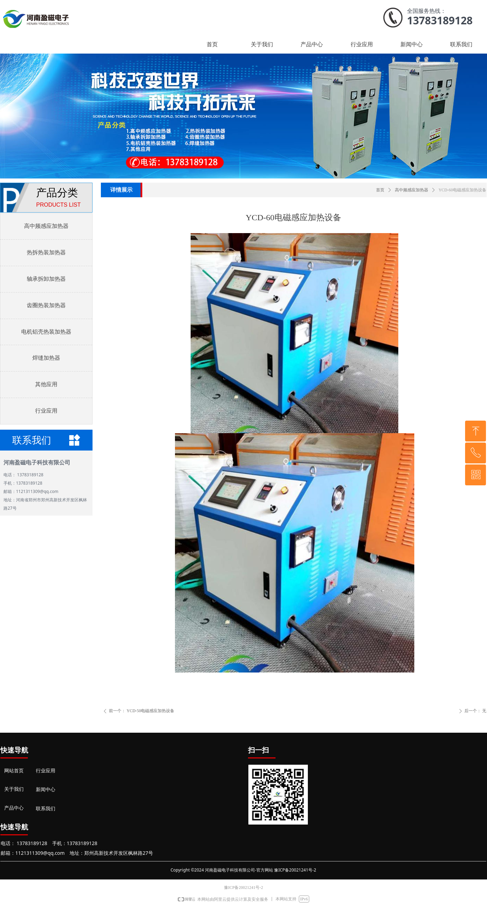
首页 (380, 190)
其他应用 (46, 384)
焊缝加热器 (46, 358)
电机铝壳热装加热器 (46, 332)
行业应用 (46, 411)
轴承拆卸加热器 (46, 279)
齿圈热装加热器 (46, 305)
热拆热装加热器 (46, 252)
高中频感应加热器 (411, 190)
